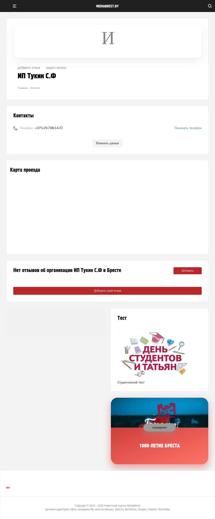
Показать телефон (188, 128)
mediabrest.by (107, 6)
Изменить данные (107, 143)
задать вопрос (56, 67)
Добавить (187, 270)
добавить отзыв (29, 67)
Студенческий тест (130, 382)
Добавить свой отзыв (107, 290)
